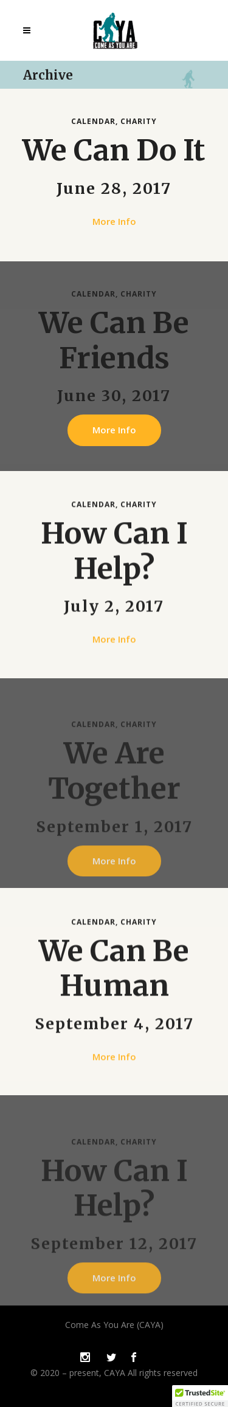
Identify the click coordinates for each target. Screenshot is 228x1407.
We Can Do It (114, 150)
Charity (138, 121)
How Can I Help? (114, 558)
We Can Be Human (114, 975)
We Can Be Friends (114, 340)
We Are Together (114, 794)
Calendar (93, 121)
